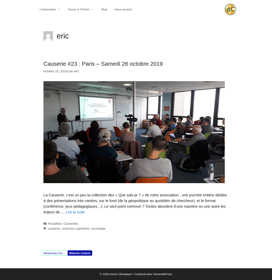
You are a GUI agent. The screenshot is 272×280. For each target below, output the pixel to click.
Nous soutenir (123, 9)
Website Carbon (79, 253)
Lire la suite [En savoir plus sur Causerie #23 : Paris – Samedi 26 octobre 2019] (75, 212)
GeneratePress (162, 274)
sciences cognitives (75, 228)
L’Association (52, 9)
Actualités (55, 223)
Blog (104, 9)
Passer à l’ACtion (83, 9)
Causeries (70, 223)
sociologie (98, 228)
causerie (54, 228)
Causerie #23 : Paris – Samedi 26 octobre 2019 (103, 64)
